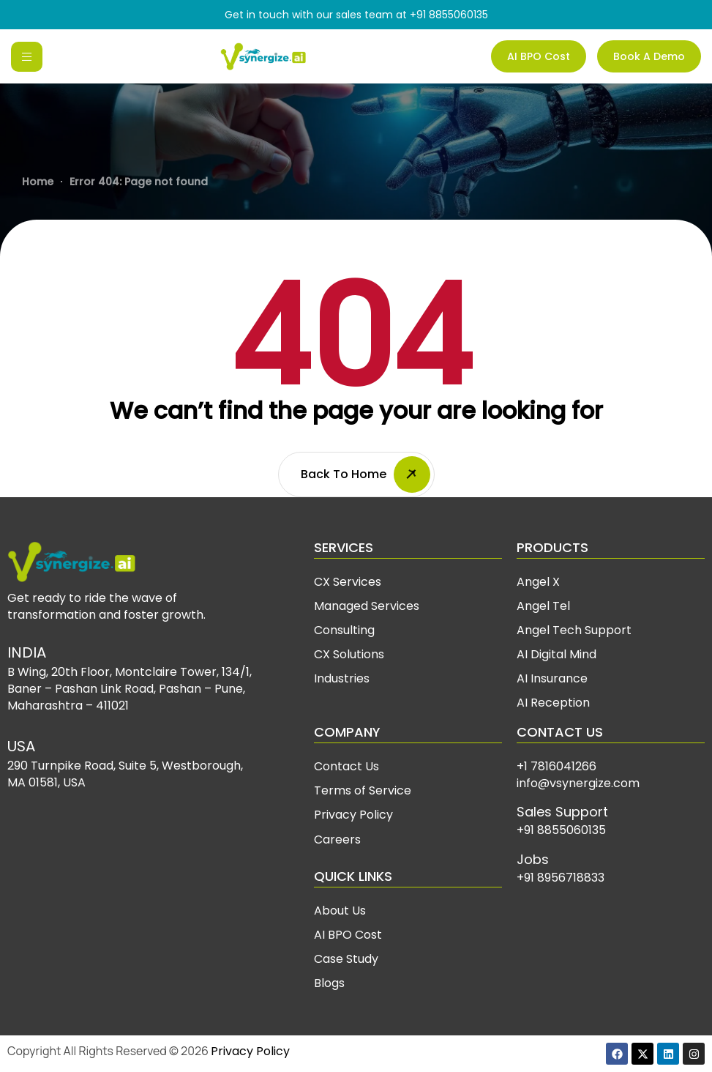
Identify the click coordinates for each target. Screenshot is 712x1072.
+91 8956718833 (560, 877)
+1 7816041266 (556, 766)
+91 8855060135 (449, 14)
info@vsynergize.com (578, 783)
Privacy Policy (250, 1051)
